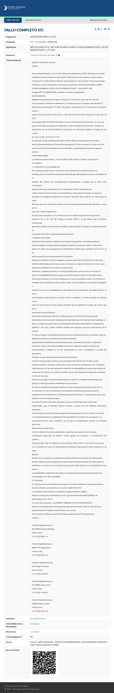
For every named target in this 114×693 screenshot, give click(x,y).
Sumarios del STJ (33, 20)
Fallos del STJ (13, 20)
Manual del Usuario (98, 20)
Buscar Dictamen (37, 619)
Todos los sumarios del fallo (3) (45, 55)
